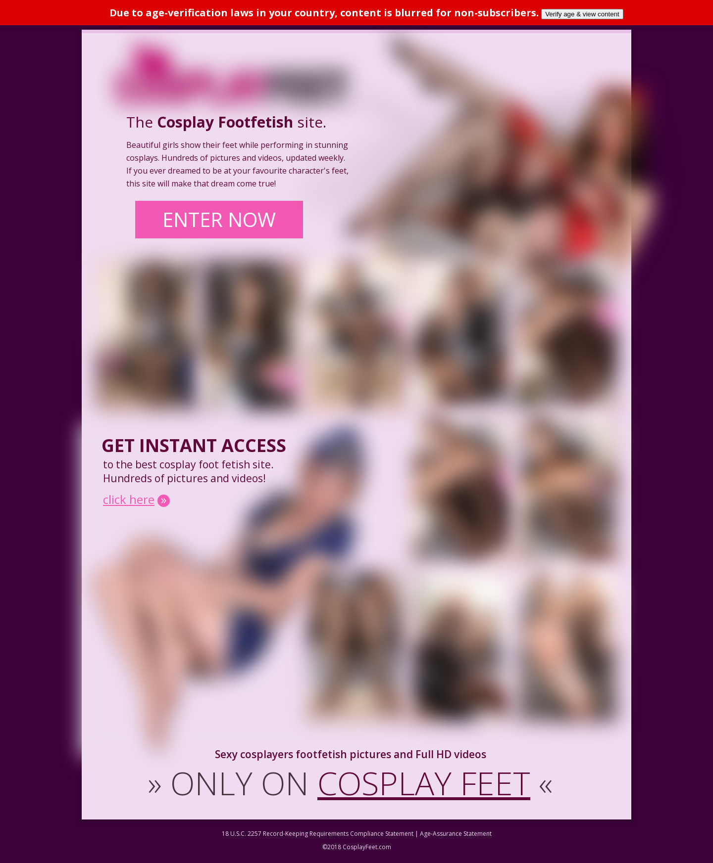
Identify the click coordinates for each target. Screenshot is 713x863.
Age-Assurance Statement (456, 835)
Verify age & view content (582, 14)
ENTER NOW (225, 221)
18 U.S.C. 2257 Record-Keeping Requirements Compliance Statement (317, 835)
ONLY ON (350, 785)
